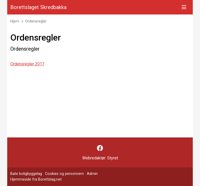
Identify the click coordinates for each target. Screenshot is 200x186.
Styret (112, 158)
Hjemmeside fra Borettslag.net (36, 179)
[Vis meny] (184, 7)
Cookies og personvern (64, 174)
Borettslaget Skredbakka (38, 7)
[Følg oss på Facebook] (100, 148)
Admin (92, 174)
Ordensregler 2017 (27, 63)
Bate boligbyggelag (26, 174)
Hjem (14, 21)
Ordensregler (36, 21)
